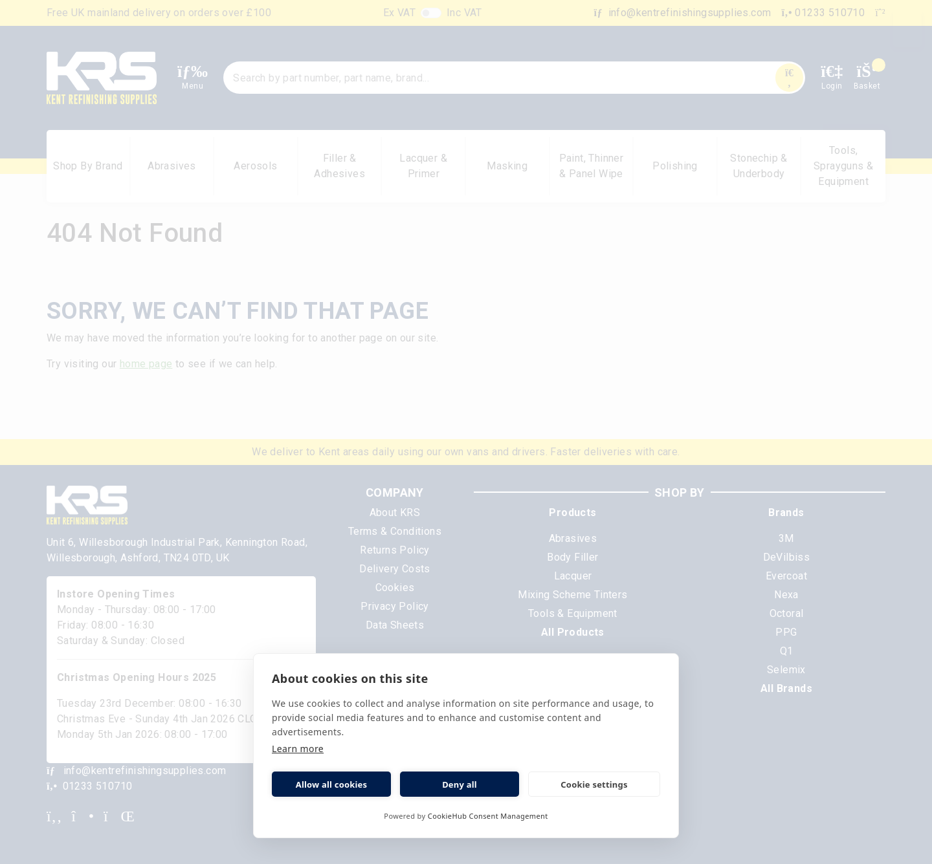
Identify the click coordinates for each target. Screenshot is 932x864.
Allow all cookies (332, 784)
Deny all (459, 784)
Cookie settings (593, 784)
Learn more (298, 748)
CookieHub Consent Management (488, 816)
